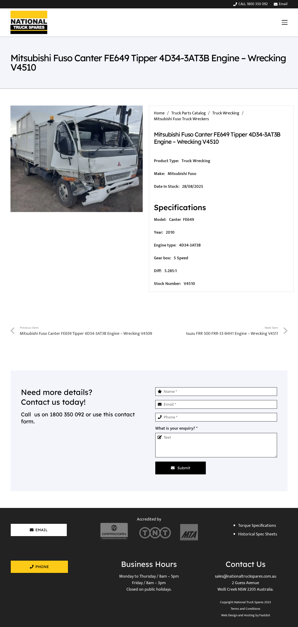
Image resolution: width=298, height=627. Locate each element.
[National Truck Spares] (28, 22)
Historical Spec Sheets (257, 534)
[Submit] (180, 468)
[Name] (216, 391)
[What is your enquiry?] (216, 445)
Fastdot (264, 615)
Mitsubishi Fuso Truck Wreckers (181, 119)
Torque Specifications (257, 525)
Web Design (229, 615)
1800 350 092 (67, 414)
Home (159, 113)
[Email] (216, 404)
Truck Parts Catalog (188, 113)
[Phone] (216, 417)
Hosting (249, 615)
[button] (284, 22)
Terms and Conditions (245, 608)
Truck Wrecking (225, 113)
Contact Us (246, 564)
